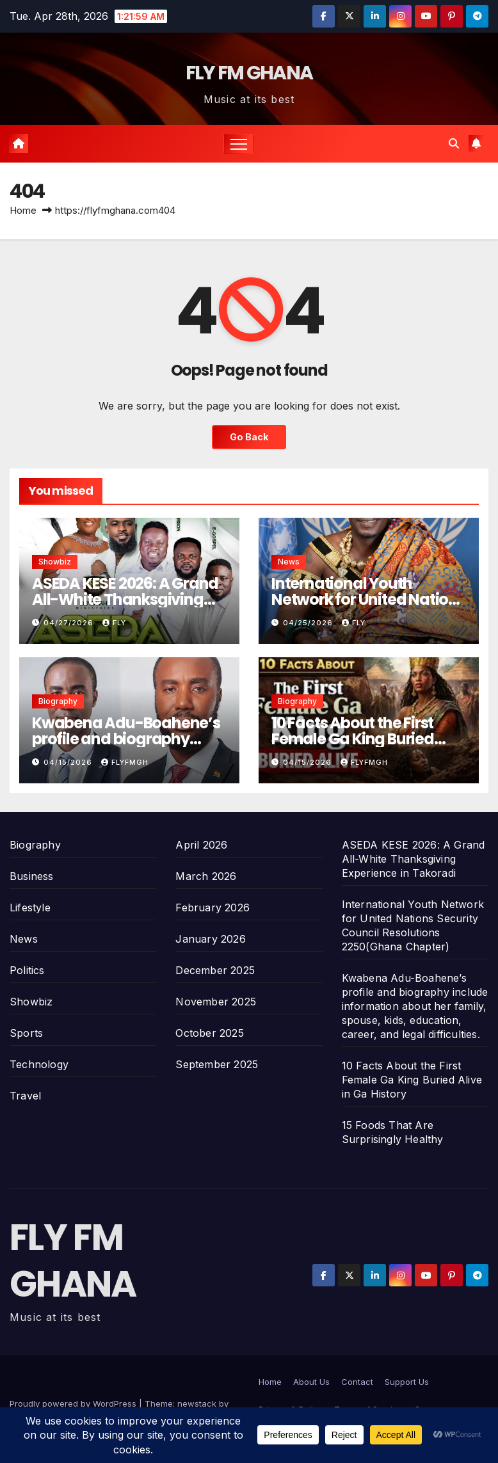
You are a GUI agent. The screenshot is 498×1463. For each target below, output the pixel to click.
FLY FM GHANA (249, 73)
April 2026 (201, 844)
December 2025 (215, 970)
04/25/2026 (309, 622)
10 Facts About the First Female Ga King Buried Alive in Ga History (352, 738)
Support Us (407, 1382)
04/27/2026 (70, 622)
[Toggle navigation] (239, 144)
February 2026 (212, 907)
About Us (311, 1382)
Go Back (249, 436)
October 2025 (209, 1033)
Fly (114, 622)
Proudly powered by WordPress (74, 1403)
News (289, 561)
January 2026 (210, 938)
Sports (26, 1033)
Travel (25, 1095)
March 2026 (205, 876)
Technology (39, 1064)
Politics (27, 970)
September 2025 (216, 1064)
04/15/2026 (69, 762)
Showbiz (54, 561)
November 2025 (215, 1001)
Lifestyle (30, 907)
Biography (57, 701)
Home (23, 210)
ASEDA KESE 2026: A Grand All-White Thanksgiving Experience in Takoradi (125, 599)
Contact (357, 1382)
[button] (454, 143)
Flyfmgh (125, 762)
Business (32, 876)
